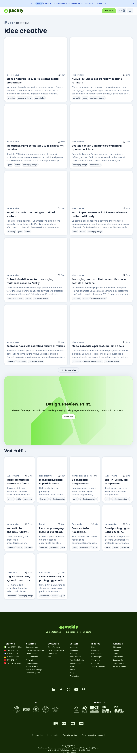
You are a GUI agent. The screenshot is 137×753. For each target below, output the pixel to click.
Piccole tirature (32, 657)
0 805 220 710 (11, 654)
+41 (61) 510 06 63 (12, 663)
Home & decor (75, 657)
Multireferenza (32, 666)
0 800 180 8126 (11, 657)
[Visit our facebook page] (61, 689)
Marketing (73, 654)
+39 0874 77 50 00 (13, 647)
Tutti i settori (74, 676)
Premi (115, 654)
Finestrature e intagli (34, 670)
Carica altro (68, 370)
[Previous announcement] (32, 3)
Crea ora (68, 417)
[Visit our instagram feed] (68, 689)
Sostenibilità (118, 660)
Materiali (29, 660)
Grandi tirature (31, 654)
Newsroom (95, 650)
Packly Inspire (96, 657)
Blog (8, 22)
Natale (72, 670)
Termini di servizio (70, 735)
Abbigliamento (75, 663)
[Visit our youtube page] (76, 689)
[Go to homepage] (13, 11)
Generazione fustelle (56, 650)
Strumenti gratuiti (98, 666)
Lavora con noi (119, 663)
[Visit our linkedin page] (53, 689)
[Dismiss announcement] (133, 3)
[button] (121, 10)
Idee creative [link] (23, 22)
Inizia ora (109, 11)
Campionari (95, 660)
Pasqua (72, 673)
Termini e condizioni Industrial (93, 735)
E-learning (95, 663)
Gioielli (72, 666)
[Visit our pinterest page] (83, 689)
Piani (50, 657)
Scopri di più (94, 3)
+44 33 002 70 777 (13, 650)
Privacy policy (52, 735)
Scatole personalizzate (35, 650)
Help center (96, 654)
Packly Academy (119, 666)
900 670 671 (10, 660)
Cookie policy (37, 735)
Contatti (116, 650)
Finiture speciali (32, 663)
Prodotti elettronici (77, 660)
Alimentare (74, 647)
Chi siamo (117, 647)
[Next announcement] (105, 3)
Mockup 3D (52, 654)
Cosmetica (74, 650)
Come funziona (32, 647)
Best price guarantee (34, 673)
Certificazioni (118, 657)
